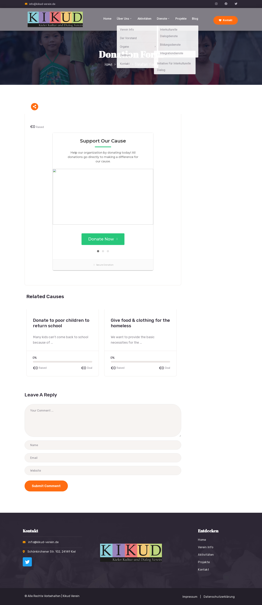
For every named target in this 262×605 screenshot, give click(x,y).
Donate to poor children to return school (61, 323)
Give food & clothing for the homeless (140, 323)
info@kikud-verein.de (42, 4)
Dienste (163, 18)
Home (107, 18)
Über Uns (124, 18)
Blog (195, 18)
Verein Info (205, 547)
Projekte (180, 18)
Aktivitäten (144, 18)
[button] (200, 597)
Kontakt (225, 20)
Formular (123, 64)
